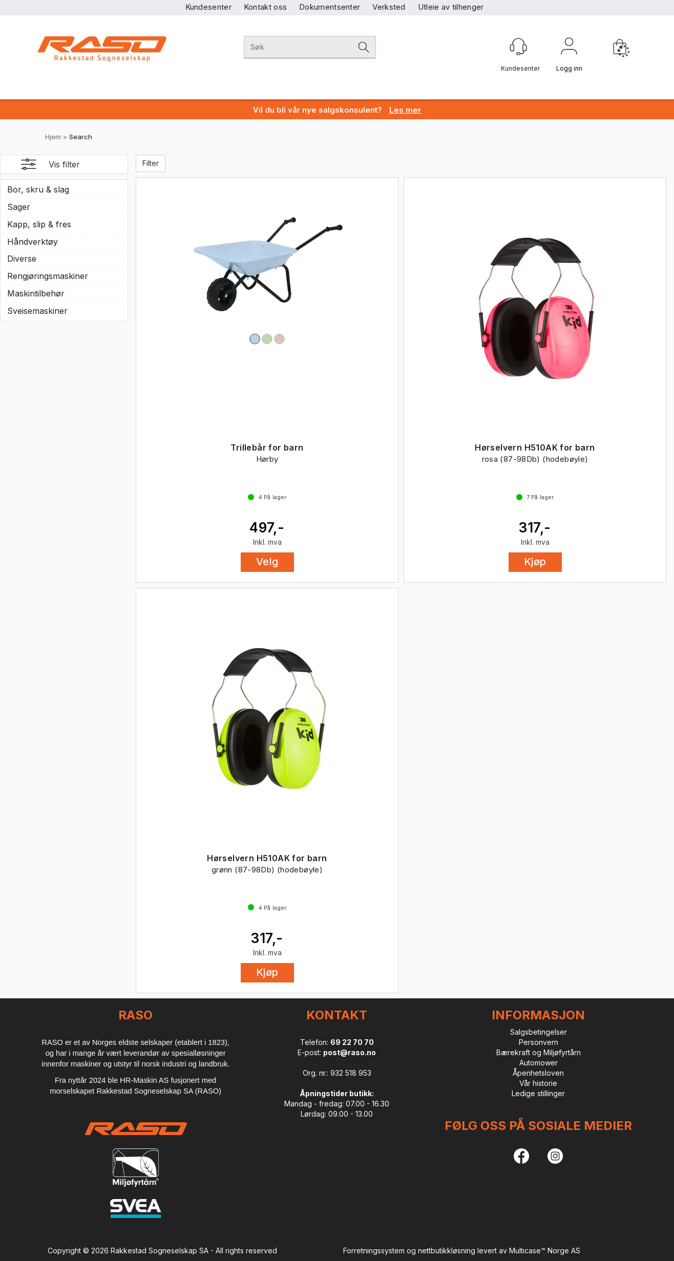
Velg (267, 561)
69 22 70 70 (352, 1042)
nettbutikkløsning (446, 1250)
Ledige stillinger (538, 1093)
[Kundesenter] (518, 46)
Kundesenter (208, 7)
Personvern (538, 1042)
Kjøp (535, 561)
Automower (538, 1062)
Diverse (21, 258)
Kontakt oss (265, 7)
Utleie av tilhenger (451, 7)
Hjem (53, 137)
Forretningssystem (374, 1250)
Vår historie (538, 1083)
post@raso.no (349, 1052)
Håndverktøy (32, 242)
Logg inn (569, 48)
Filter (150, 163)
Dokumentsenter (329, 7)
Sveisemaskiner (37, 311)
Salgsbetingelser (538, 1032)
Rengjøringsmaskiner (47, 276)
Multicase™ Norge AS (544, 1250)
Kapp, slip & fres (39, 224)
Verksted (388, 7)
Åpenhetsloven (538, 1072)
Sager (18, 207)
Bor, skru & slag (38, 189)
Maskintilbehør (36, 293)
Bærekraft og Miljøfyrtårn (538, 1052)
